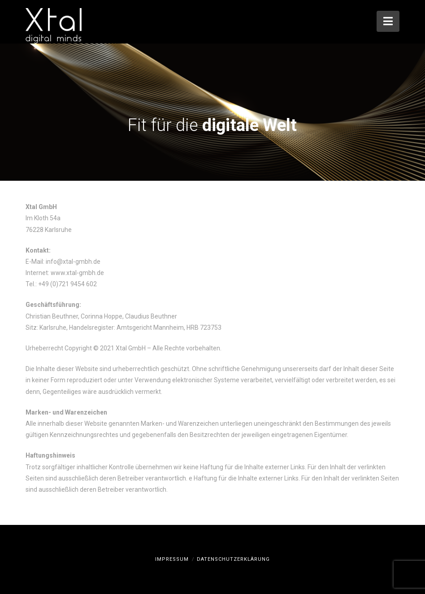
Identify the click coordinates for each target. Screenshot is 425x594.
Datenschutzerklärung (233, 559)
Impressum (172, 559)
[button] (388, 21)
